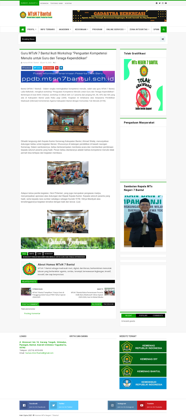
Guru (39, 254)
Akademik (64, 29)
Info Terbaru (48, 29)
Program (97, 29)
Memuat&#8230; (143, 152)
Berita (31, 254)
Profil (31, 29)
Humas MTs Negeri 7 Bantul (47, 415)
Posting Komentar (32, 313)
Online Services (115, 29)
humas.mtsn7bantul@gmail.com (39, 353)
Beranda (44, 3)
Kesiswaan (80, 29)
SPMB (156, 29)
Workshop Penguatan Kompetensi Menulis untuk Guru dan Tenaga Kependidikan (54, 257)
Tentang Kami (56, 3)
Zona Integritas (139, 29)
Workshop (49, 254)
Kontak (68, 3)
